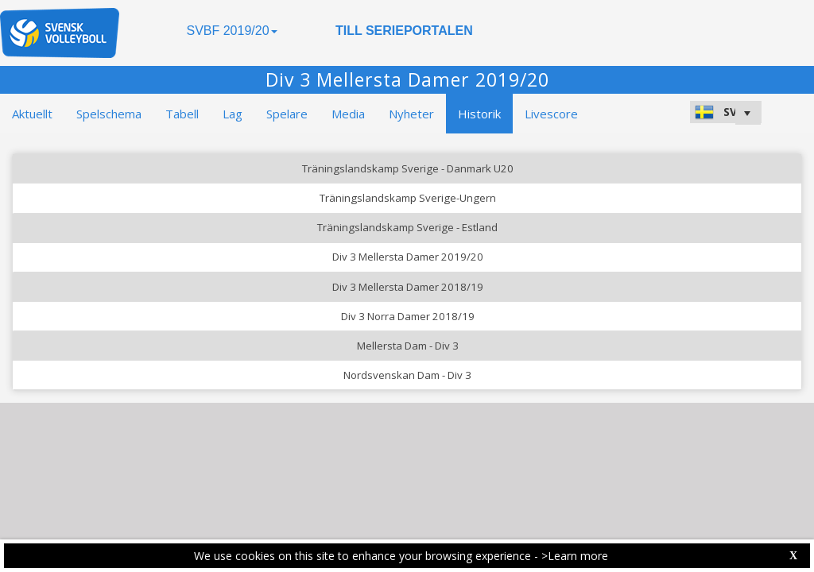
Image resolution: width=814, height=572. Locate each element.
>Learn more (574, 555)
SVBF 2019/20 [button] (231, 30)
